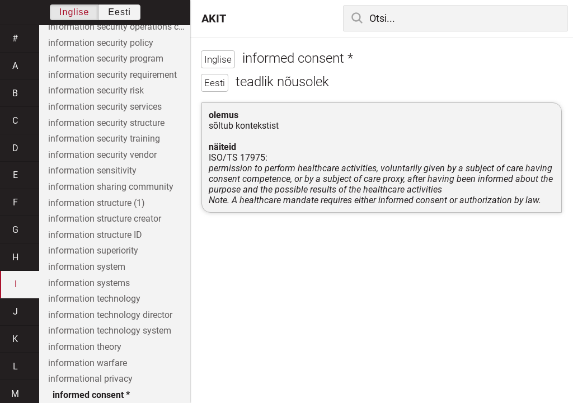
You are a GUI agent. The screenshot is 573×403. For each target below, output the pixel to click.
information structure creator (104, 218)
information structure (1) (96, 203)
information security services (105, 106)
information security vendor (102, 154)
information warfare (87, 363)
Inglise (74, 12)
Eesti (119, 12)
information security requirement (112, 74)
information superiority (93, 250)
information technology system (109, 330)
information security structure (106, 123)
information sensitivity (92, 170)
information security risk (96, 90)
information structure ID (95, 234)
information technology (94, 298)
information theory (84, 346)
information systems (89, 283)
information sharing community (110, 186)
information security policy (100, 43)
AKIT (213, 18)
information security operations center (119, 26)
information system (86, 266)
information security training (104, 138)
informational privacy (90, 378)
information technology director (110, 315)
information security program (105, 58)
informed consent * (91, 395)
